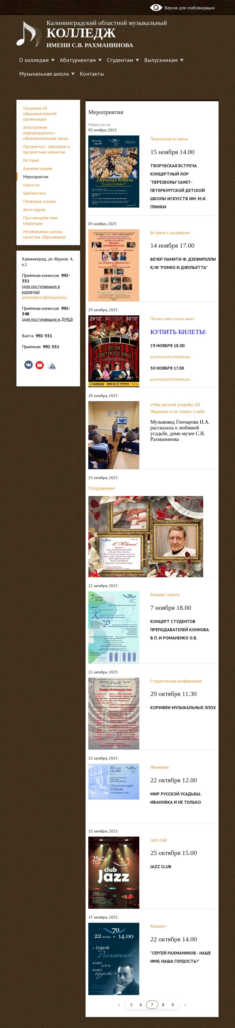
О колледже (34, 60)
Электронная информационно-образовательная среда (45, 132)
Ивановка (159, 767)
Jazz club (158, 840)
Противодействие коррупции (40, 220)
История (31, 160)
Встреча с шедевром (170, 232)
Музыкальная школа (44, 73)
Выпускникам (161, 60)
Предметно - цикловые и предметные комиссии (46, 149)
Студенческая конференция (176, 681)
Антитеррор (34, 209)
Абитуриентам (78, 60)
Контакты (92, 73)
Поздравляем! (101, 488)
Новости (31, 185)
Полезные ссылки (39, 201)
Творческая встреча (169, 138)
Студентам (120, 60)
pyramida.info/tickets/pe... (171, 356)
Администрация (37, 168)
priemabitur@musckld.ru (44, 297)
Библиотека (34, 193)
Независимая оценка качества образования (44, 234)
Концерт (158, 926)
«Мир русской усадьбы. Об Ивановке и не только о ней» (177, 408)
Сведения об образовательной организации (39, 113)
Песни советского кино (172, 318)
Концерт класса (165, 594)
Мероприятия (35, 176)
